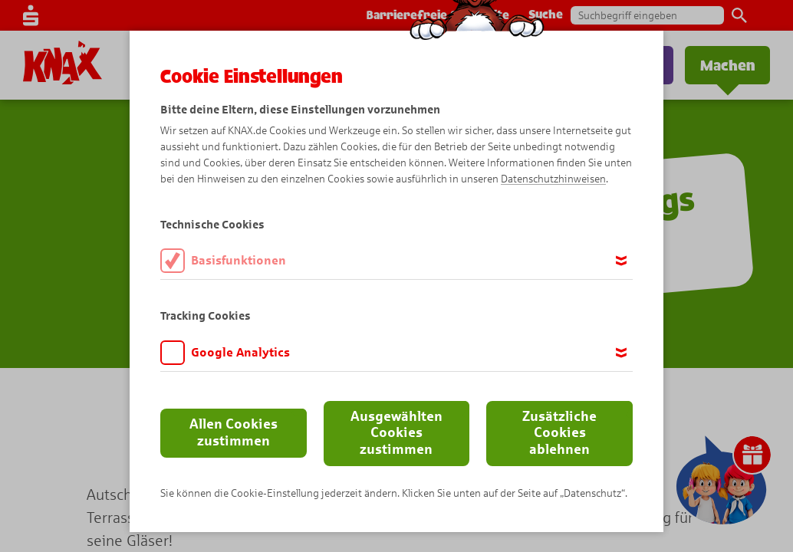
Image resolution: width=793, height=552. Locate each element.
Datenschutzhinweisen (553, 179)
